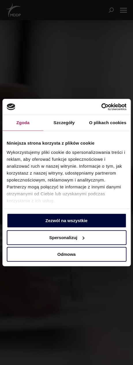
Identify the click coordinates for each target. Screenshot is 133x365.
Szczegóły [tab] (64, 122)
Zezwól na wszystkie (67, 220)
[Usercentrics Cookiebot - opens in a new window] (101, 107)
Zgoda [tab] (23, 122)
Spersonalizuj (66, 237)
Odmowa (66, 254)
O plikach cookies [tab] (107, 122)
